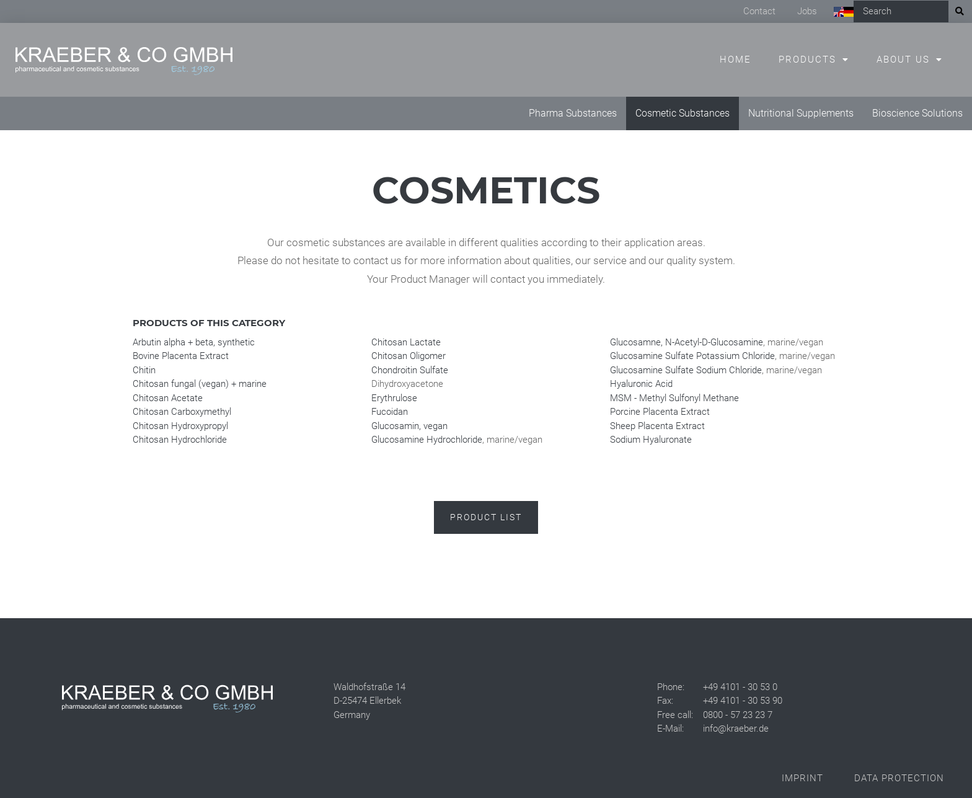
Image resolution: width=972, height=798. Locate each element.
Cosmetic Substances (682, 113)
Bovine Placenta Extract (181, 355)
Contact (759, 11)
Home (735, 59)
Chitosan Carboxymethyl (182, 411)
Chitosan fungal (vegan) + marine (200, 383)
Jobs (807, 11)
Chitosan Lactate (406, 342)
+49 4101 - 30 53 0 (740, 687)
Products (807, 59)
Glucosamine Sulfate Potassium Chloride (692, 355)
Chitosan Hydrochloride (180, 439)
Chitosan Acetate (168, 398)
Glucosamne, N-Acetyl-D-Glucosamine (686, 342)
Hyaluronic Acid (641, 383)
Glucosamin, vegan (409, 426)
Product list (486, 517)
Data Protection (899, 778)
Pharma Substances (573, 113)
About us (903, 59)
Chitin (144, 370)
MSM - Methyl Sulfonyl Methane (674, 398)
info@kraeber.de (736, 728)
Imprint (802, 778)
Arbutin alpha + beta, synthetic (194, 342)
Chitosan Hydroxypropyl (180, 426)
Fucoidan (389, 411)
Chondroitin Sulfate (409, 370)
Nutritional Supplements (801, 113)
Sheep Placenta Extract (657, 426)
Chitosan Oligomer (408, 355)
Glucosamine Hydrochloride (426, 439)
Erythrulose (394, 398)
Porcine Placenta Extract (660, 411)
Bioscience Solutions (917, 113)
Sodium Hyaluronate (651, 439)
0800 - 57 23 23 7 (737, 714)
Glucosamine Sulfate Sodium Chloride (686, 370)
